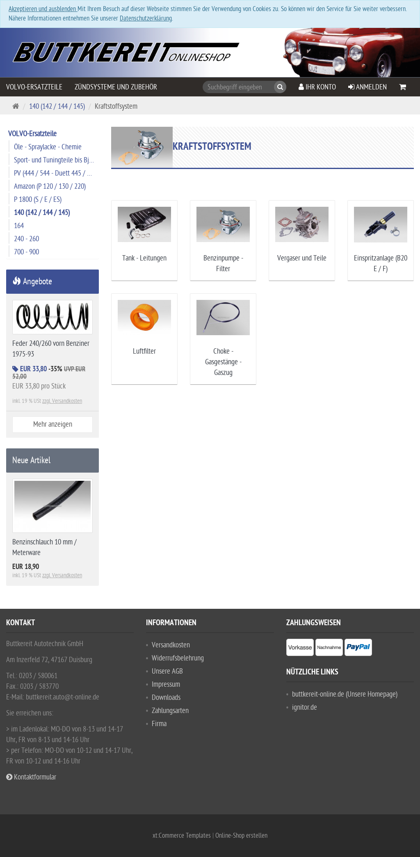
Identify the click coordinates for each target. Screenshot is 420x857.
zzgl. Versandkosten (62, 401)
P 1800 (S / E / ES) (38, 199)
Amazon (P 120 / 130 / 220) (50, 186)
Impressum (166, 684)
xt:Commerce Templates (182, 835)
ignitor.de (304, 707)
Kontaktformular (31, 777)
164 (19, 226)
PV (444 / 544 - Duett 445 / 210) (56, 173)
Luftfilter (144, 351)
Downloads (166, 697)
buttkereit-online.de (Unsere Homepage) (344, 694)
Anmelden (367, 87)
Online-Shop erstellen (241, 835)
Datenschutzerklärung (146, 18)
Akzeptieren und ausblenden (43, 9)
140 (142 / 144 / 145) (57, 106)
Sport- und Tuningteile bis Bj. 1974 (56, 160)
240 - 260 (26, 239)
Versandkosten (171, 645)
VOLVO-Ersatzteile (34, 87)
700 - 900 (26, 252)
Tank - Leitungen (144, 258)
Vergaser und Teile (301, 258)
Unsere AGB (167, 671)
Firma (159, 724)
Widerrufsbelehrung (178, 658)
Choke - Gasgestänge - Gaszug (223, 362)
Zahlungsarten (170, 710)
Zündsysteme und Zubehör (116, 87)
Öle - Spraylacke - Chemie (48, 147)
